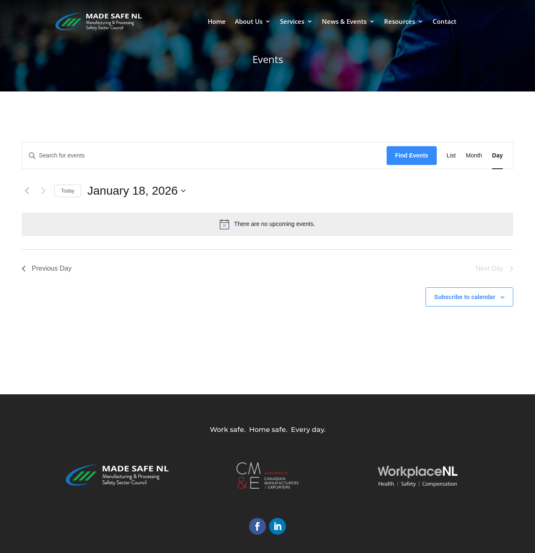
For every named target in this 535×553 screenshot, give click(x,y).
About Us (248, 21)
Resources (399, 21)
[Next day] (43, 191)
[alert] (267, 224)
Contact (444, 21)
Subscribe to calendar (464, 297)
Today (67, 191)
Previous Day (46, 268)
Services (292, 21)
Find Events (411, 155)
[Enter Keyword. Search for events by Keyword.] (204, 155)
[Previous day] (27, 191)
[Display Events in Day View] (497, 155)
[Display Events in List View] (451, 155)
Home (217, 21)
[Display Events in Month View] (474, 155)
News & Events (344, 21)
